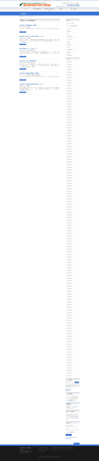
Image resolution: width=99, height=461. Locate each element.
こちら (74, 418)
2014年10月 (69, 370)
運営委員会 (69, 54)
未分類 (68, 47)
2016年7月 (69, 338)
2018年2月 (69, 301)
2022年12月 (69, 151)
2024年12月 (69, 93)
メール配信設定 (42, 451)
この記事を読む (23, 44)
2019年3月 (69, 267)
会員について (68, 438)
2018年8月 (69, 286)
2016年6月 (69, 341)
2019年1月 (69, 272)
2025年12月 (69, 72)
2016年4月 (69, 346)
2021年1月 (69, 212)
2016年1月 (69, 352)
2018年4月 (69, 296)
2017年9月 (69, 315)
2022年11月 (69, 154)
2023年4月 (69, 141)
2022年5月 (69, 170)
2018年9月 (69, 283)
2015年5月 (69, 362)
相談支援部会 (70, 49)
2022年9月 (69, 159)
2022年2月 (69, 177)
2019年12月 (69, 243)
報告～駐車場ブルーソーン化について (28, 48)
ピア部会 (69, 28)
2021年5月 (69, 201)
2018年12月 (69, 275)
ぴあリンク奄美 (29, 50)
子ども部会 (69, 39)
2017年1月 (69, 333)
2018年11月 (69, 278)
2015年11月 (69, 354)
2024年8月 (69, 104)
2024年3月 (69, 117)
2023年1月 (69, 148)
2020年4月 (69, 233)
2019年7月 (69, 257)
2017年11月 (69, 309)
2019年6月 (69, 259)
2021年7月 (69, 196)
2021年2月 (69, 209)
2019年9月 (69, 251)
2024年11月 (69, 96)
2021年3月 (69, 206)
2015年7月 (69, 360)
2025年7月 (69, 85)
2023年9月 (69, 127)
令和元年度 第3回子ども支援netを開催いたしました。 (32, 36)
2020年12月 (69, 214)
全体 (34, 50)
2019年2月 (69, 270)
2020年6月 (69, 230)
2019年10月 (69, 249)
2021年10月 (69, 188)
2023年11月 (69, 125)
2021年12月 (69, 183)
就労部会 (69, 44)
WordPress (44, 457)
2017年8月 (69, 317)
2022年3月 (69, 175)
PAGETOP (77, 443)
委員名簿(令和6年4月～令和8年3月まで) (59, 447)
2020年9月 (69, 222)
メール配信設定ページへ (71, 400)
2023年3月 (69, 143)
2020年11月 (69, 217)
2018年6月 (69, 291)
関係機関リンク (70, 447)
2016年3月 (69, 349)
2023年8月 (69, 130)
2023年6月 (69, 135)
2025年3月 (69, 88)
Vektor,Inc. (55, 457)
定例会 (68, 41)
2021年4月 (69, 204)
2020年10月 (69, 220)
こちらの (75, 406)
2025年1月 (69, 90)
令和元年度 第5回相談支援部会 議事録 (29, 73)
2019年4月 (69, 265)
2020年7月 (69, 228)
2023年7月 (69, 133)
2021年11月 (69, 185)
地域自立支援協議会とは (44, 447)
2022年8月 (69, 162)
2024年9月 (69, 101)
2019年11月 (69, 246)
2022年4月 (69, 172)
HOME (20, 16)
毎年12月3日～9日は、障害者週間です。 (29, 60)
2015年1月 (69, 367)
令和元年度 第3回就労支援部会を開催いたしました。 (32, 84)
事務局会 (69, 31)
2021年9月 (69, 191)
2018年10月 (69, 280)
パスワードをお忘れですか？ (71, 437)
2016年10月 (69, 336)
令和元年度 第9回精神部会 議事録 (28, 25)
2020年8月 (69, 225)
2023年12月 (69, 122)
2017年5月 (69, 325)
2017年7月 (69, 320)
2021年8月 (69, 193)
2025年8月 (69, 82)
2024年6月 (69, 109)
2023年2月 (69, 146)
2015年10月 (69, 357)
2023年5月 (69, 138)
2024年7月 (69, 106)
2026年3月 (69, 64)
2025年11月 (69, 75)
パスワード (68, 428)
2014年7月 (69, 375)
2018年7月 (69, 288)
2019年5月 (69, 262)
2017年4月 (69, 328)
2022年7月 (69, 164)
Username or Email (69, 425)
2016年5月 (69, 344)
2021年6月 (69, 199)
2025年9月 (69, 80)
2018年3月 (69, 299)
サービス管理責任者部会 (72, 25)
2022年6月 (69, 167)
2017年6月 (69, 323)
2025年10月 (69, 77)
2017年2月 (69, 330)
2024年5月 (69, 111)
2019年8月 (69, 254)
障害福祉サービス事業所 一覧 (45, 449)
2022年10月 (69, 156)
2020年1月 (69, 241)
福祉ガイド (55, 449)
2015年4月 (69, 365)
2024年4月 (69, 114)
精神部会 (69, 52)
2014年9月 (69, 373)
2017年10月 (69, 312)
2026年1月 (69, 69)
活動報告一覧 (68, 390)
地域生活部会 (70, 36)
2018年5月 (69, 294)
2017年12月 (69, 307)
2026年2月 (69, 67)
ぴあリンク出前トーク (71, 449)
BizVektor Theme (50, 457)
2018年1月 (69, 304)
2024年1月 (69, 119)
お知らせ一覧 (68, 389)
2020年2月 (69, 238)
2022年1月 (69, 180)
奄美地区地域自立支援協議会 (48, 456)
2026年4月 (69, 61)
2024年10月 (69, 98)
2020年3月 (69, 235)
